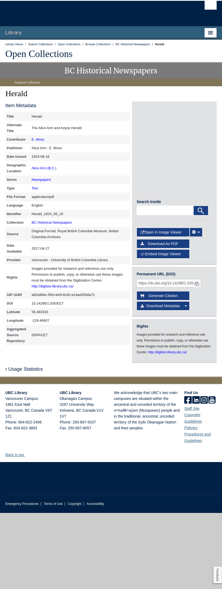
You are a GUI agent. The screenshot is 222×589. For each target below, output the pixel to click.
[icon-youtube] (212, 476)
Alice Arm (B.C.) (44, 168)
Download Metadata (164, 382)
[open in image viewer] (149, 127)
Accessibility (95, 580)
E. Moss (38, 139)
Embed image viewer (161, 330)
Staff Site (192, 484)
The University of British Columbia (95, 11)
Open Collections (39, 53)
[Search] (200, 286)
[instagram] (204, 476)
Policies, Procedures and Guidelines (197, 510)
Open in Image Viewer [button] (161, 308)
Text (35, 188)
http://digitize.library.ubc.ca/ (53, 286)
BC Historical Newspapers (52, 222)
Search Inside (149, 278)
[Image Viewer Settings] (196, 308)
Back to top (17, 531)
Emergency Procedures (22, 580)
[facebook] (188, 476)
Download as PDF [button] (159, 320)
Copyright (74, 580)
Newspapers (41, 180)
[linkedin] (196, 476)
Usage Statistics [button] (24, 445)
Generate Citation (159, 372)
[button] (27, 531)
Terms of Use (53, 580)
